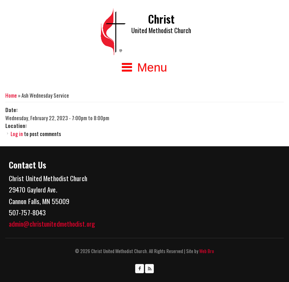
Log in (17, 133)
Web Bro (206, 251)
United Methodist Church (161, 30)
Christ (161, 19)
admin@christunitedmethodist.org (52, 223)
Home (11, 95)
